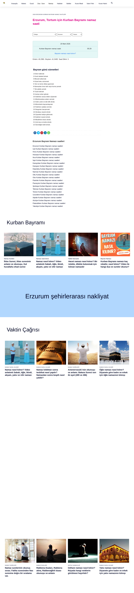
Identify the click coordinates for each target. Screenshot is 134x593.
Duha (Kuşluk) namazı (93, 549)
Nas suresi (52, 565)
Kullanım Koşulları (91, 589)
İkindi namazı (72, 539)
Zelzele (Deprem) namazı (94, 575)
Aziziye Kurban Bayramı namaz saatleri (47, 200)
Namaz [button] (51, 3)
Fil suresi (51, 536)
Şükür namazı (91, 533)
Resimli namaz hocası (36, 536)
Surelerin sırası (15, 549)
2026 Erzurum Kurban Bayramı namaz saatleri (49, 14)
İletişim (108, 549)
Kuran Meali (79, 3)
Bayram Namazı (106, 259)
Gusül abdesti (15, 536)
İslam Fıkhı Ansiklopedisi (113, 539)
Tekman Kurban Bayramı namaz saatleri (47, 189)
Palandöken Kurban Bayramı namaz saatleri (49, 203)
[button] (14, 3)
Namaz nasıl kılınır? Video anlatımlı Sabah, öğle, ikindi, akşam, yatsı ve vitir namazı (50, 264)
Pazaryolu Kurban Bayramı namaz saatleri (48, 183)
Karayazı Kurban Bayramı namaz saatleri (48, 166)
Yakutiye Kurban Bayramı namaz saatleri (48, 206)
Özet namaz (33, 539)
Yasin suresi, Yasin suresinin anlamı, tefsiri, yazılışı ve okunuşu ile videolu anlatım (113, 461)
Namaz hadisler (15, 542)
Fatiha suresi (52, 533)
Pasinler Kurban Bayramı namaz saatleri (48, 180)
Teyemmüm (14, 539)
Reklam (108, 546)
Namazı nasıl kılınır (42, 259)
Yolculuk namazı (91, 568)
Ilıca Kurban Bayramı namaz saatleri (46, 157)
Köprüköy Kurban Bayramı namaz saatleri (48, 169)
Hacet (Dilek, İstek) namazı (95, 559)
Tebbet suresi (53, 555)
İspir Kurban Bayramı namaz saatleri (46, 160)
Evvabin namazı (91, 552)
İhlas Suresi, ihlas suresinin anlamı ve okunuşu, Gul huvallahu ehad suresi (17, 264)
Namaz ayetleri (15, 546)
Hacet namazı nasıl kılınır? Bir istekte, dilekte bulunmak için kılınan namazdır (82, 264)
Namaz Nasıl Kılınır (12, 367)
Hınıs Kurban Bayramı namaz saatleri (46, 152)
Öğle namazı (71, 536)
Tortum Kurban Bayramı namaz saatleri (47, 192)
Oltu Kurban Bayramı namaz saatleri (46, 175)
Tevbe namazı (91, 555)
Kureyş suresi (53, 539)
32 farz (13, 555)
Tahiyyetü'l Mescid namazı (94, 565)
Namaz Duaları (41, 411)
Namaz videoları (34, 546)
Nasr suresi (52, 552)
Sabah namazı (72, 533)
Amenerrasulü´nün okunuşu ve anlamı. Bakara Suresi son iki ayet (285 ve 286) (82, 372)
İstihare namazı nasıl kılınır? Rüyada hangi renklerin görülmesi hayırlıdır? (81, 417)
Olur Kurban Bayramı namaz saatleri (46, 177)
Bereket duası (15, 559)
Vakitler (68, 3)
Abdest (23, 3)
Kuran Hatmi (103, 3)
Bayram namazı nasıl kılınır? (65, 53)
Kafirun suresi (53, 549)
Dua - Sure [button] (41, 3)
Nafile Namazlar (73, 259)
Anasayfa (14, 3)
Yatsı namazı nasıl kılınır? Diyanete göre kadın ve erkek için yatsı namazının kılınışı (113, 417)
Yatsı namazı (71, 546)
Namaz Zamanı (117, 589)
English (108, 542)
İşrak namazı (90, 536)
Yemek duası (14, 562)
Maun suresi (52, 542)
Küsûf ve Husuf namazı (93, 572)
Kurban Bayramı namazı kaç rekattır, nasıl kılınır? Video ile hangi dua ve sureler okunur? (115, 264)
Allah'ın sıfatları (15, 552)
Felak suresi (52, 562)
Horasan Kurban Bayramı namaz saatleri (48, 155)
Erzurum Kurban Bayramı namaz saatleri (48, 146)
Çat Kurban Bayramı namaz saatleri (46, 149)
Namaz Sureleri (9, 259)
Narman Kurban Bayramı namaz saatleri (47, 172)
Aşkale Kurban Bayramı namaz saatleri (47, 198)
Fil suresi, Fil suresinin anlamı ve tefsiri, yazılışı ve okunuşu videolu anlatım (51, 461)
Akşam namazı (72, 542)
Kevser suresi (53, 546)
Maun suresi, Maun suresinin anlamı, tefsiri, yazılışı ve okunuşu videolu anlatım (82, 461)
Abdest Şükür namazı (93, 562)
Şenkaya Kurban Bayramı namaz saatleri (48, 186)
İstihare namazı (91, 539)
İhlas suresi (52, 559)
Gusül (32, 3)
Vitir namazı (71, 549)
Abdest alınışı (15, 533)
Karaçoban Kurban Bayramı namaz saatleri (49, 163)
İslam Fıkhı (90, 3)
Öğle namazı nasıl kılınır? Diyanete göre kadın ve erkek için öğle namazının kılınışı (113, 372)
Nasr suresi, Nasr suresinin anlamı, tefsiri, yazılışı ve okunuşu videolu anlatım (18, 461)
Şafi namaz (33, 542)
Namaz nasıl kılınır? (35, 533)
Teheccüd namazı (92, 546)
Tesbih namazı (91, 542)
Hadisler (60, 3)
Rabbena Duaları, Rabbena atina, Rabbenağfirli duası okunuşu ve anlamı (49, 417)
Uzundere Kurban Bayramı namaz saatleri (48, 195)
